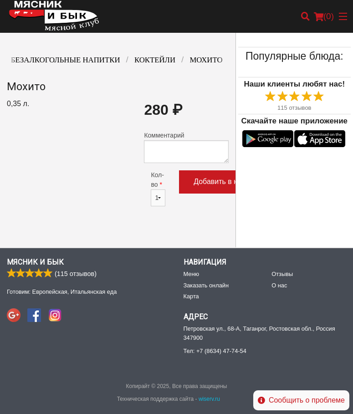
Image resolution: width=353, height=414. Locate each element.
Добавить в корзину (227, 181)
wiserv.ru (209, 399)
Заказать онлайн (206, 285)
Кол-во (158, 188)
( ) (324, 16)
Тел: (215, 351)
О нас (279, 285)
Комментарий (186, 147)
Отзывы (282, 274)
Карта (191, 296)
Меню (192, 274)
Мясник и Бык (35, 262)
